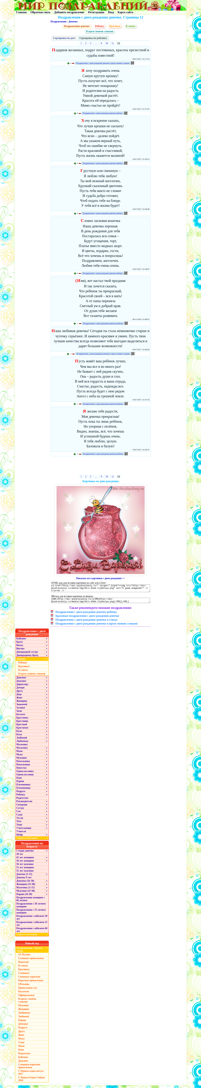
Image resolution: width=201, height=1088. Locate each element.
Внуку (19, 648)
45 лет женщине (25, 860)
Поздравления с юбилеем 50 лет (32, 920)
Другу (19, 693)
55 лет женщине (25, 870)
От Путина (24, 957)
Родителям (22, 800)
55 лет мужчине (25, 873)
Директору (22, 687)
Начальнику (23, 763)
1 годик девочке (25, 853)
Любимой (21, 740)
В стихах (130, 26)
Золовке (20, 710)
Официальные (26, 997)
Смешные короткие (29, 979)
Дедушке (21, 683)
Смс (18, 814)
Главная (21, 12)
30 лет (19, 856)
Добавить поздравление (69, 12)
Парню (20, 784)
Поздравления (58, 21)
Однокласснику (25, 773)
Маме (19, 753)
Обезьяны (24, 986)
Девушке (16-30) (25, 883)
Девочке (73, 21)
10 (107, 43)
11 (113, 43)
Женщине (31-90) (25, 886)
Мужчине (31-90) (25, 893)
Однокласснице (25, 777)
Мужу (19, 757)
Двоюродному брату (27, 658)
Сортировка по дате (64, 38)
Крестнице (22, 723)
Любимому (22, 743)
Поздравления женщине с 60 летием (30, 901)
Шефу (19, 837)
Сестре (20, 810)
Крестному (22, 730)
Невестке (21, 770)
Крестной (21, 727)
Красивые (114, 26)
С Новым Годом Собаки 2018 (31, 1081)
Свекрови (21, 807)
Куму (19, 737)
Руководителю (24, 804)
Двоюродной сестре (27, 654)
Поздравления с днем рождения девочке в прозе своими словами (102, 63)
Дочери (20, 690)
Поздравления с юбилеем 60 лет (32, 932)
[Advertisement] (100, 466)
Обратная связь (40, 12)
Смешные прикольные (31, 961)
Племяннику (23, 787)
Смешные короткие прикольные (29, 1068)
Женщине (21, 703)
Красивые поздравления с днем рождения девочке (87, 618)
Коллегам (23, 994)
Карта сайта (125, 12)
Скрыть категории (32, 840)
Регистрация (96, 12)
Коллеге (20, 717)
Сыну (19, 817)
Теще (19, 827)
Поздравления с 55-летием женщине (31, 914)
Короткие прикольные (31, 983)
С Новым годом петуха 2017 (31, 1075)
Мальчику (22, 747)
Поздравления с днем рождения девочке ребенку (103, 113)
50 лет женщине (25, 863)
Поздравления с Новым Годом (30, 952)
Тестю (19, 820)
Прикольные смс (27, 990)
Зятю (19, 713)
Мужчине (21, 760)
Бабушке (21, 641)
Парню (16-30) (24, 896)
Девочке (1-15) (24, 876)
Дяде (19, 697)
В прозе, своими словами (27, 1003)
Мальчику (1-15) (25, 890)
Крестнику (22, 720)
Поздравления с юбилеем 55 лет (32, 926)
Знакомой (21, 707)
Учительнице (23, 830)
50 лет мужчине (25, 866)
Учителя (21, 834)
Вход (111, 12)
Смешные (23, 975)
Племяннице (23, 790)
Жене (19, 700)
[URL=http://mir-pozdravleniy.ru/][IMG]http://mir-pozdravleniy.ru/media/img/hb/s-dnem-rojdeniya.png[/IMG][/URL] (100, 602)
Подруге (21, 794)
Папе (19, 780)
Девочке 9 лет (24, 880)
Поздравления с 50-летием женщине (31, 907)
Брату (19, 644)
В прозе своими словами (99, 31)
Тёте (18, 824)
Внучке (20, 651)
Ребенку (99, 26)
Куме (19, 733)
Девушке (21, 680)
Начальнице (23, 767)
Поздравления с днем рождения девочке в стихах (86, 622)
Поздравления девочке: (77, 26)
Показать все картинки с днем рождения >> (100, 578)
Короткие (23, 964)
